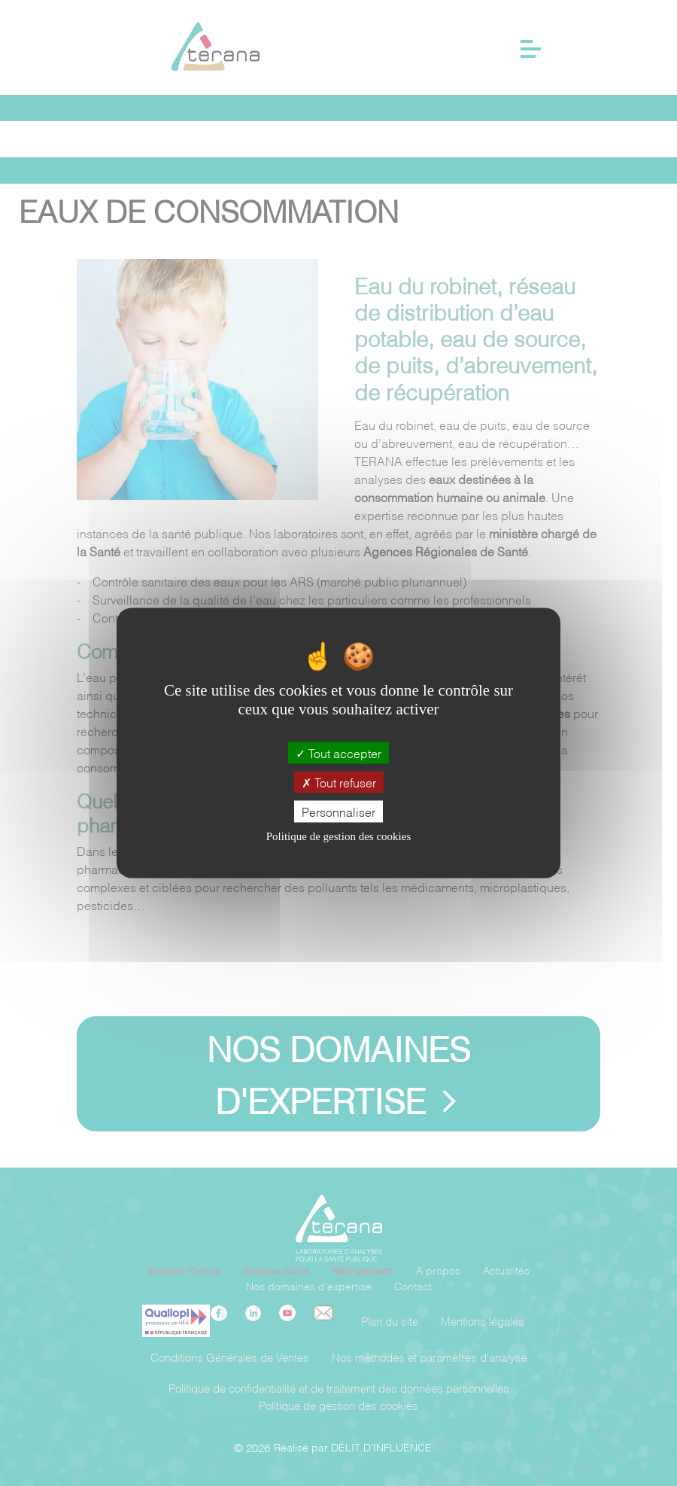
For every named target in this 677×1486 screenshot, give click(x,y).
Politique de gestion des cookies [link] (338, 837)
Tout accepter (338, 752)
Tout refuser (339, 781)
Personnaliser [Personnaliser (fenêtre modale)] (338, 811)
